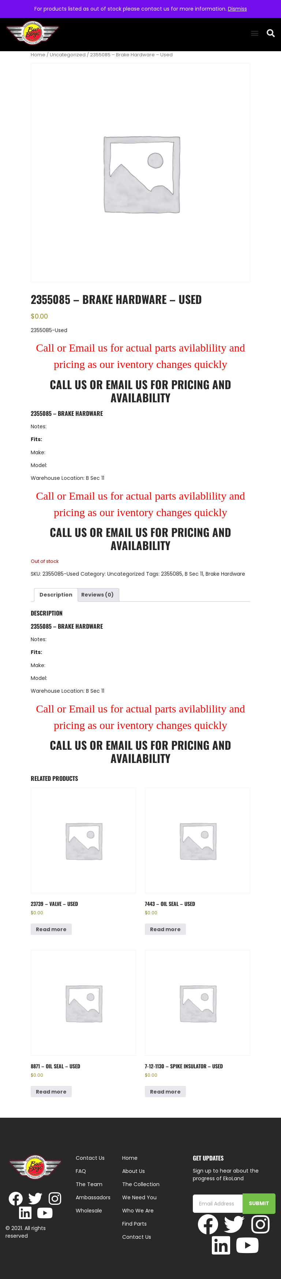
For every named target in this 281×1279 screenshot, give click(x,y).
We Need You (139, 1197)
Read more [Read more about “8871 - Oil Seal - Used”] (51, 1091)
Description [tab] (56, 594)
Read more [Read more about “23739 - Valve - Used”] (51, 929)
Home (38, 54)
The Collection (141, 1184)
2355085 (171, 574)
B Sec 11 (194, 574)
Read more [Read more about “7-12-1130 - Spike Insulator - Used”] (165, 1091)
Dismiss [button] (237, 8)
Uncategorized (68, 54)
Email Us (128, 384)
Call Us (68, 384)
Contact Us (136, 1237)
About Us (133, 1171)
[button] (254, 33)
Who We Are (138, 1210)
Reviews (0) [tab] (97, 594)
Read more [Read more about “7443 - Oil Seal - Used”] (165, 929)
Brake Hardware (225, 574)
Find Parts (134, 1223)
